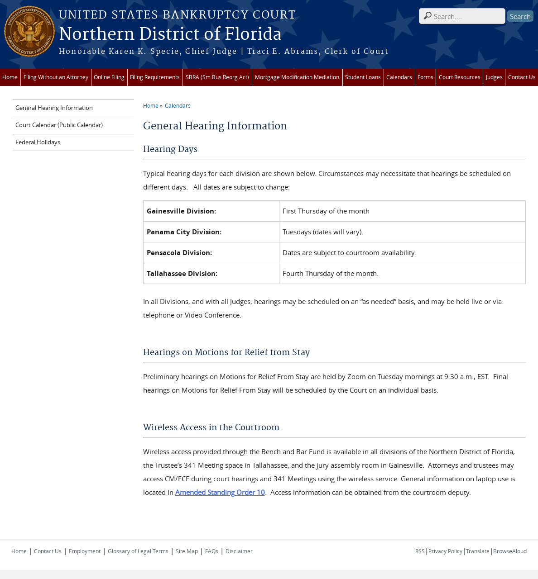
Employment (85, 551)
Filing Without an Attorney (56, 77)
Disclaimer (239, 551)
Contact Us (522, 77)
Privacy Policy (445, 551)
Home (10, 77)
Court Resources (459, 77)
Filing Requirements (155, 77)
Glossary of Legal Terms (138, 551)
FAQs (211, 551)
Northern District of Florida (170, 34)
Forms (425, 77)
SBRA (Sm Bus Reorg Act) (217, 77)
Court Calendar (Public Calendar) (59, 125)
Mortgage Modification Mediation (297, 77)
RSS (420, 551)
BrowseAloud (510, 551)
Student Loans (363, 77)
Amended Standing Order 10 (220, 492)
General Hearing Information (54, 108)
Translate (478, 551)
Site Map (187, 551)
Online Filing (109, 77)
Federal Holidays (37, 142)
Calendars (399, 77)
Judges (494, 77)
